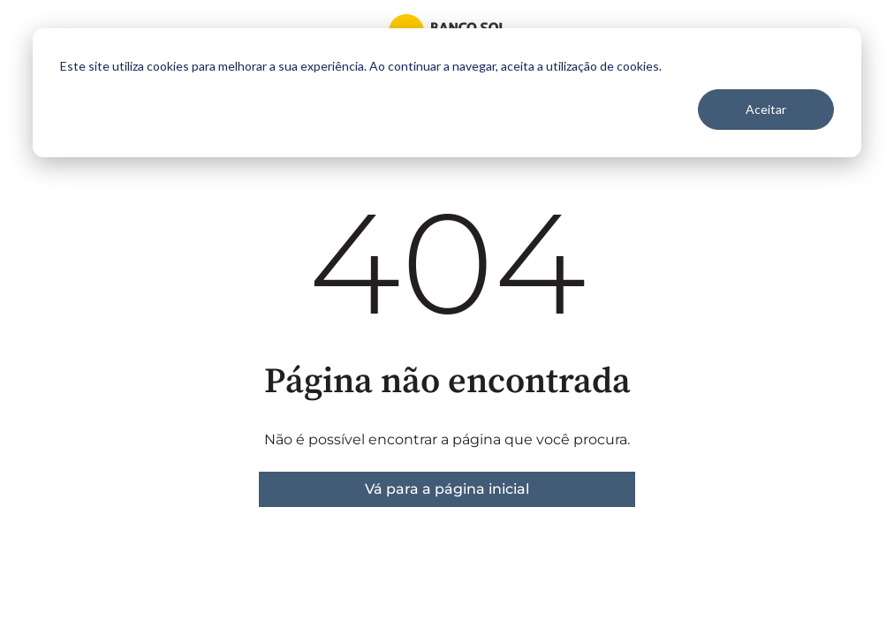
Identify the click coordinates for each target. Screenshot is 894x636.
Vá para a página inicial (447, 489)
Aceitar (766, 109)
